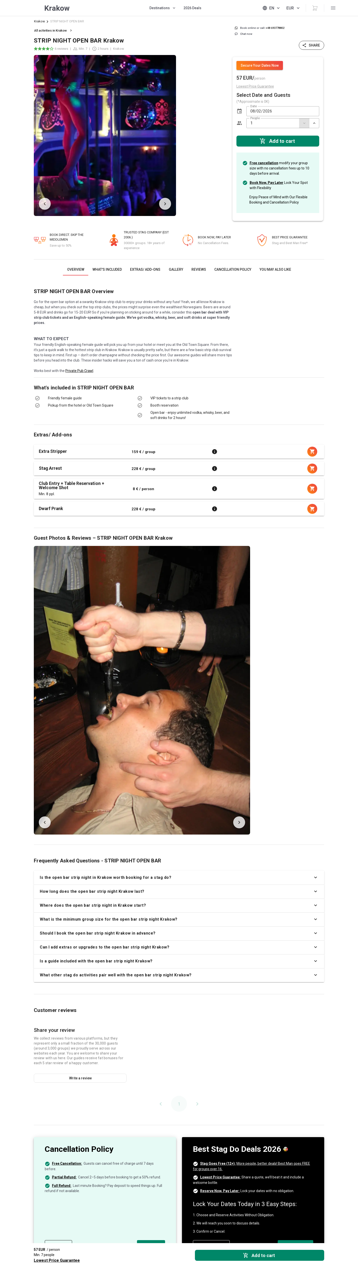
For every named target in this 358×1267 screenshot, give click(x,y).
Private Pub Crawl (79, 371)
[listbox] (203, 135)
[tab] (75, 269)
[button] (239, 111)
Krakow (39, 21)
